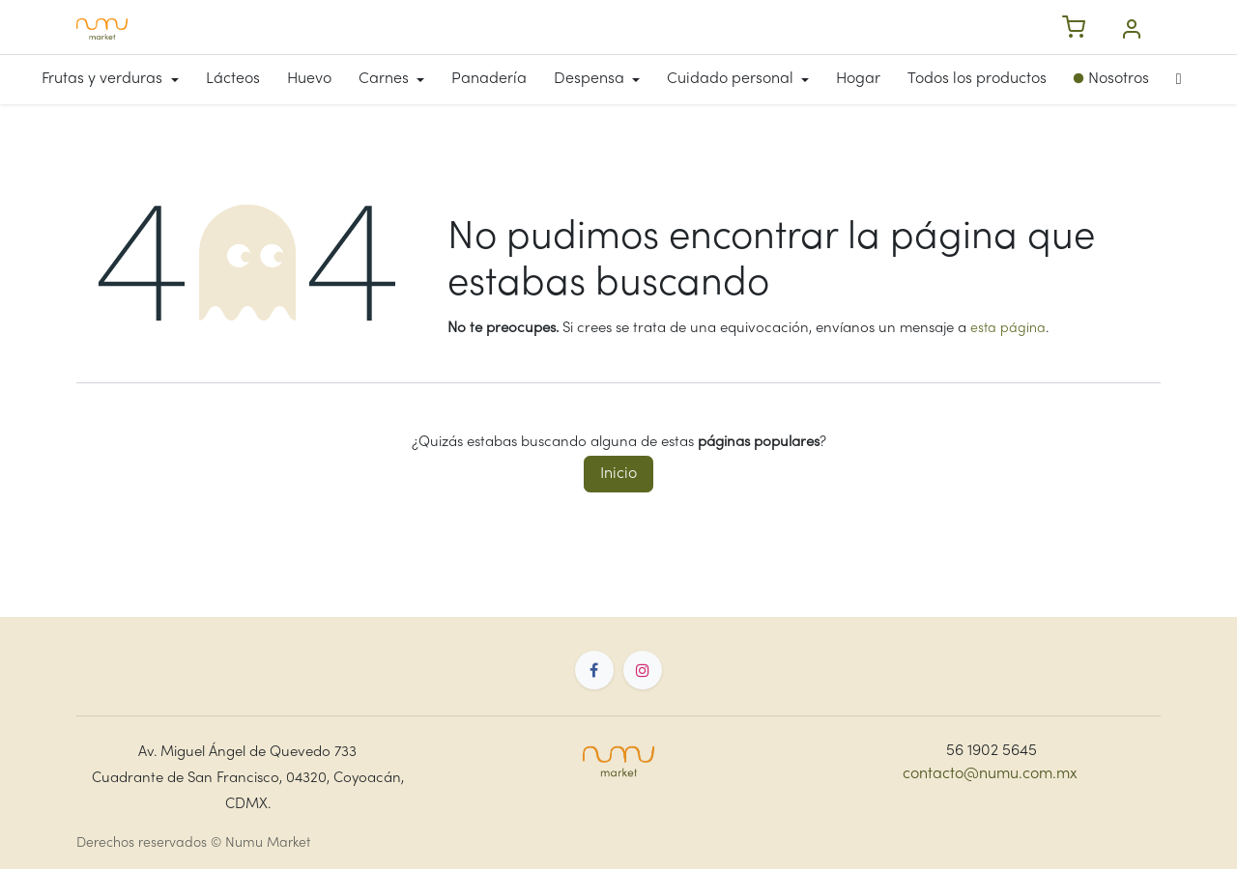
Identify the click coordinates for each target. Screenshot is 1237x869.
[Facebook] (594, 670)
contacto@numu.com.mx (990, 774)
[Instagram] (642, 670)
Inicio (618, 474)
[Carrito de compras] (1073, 28)
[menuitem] (116, 79)
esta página (1008, 328)
